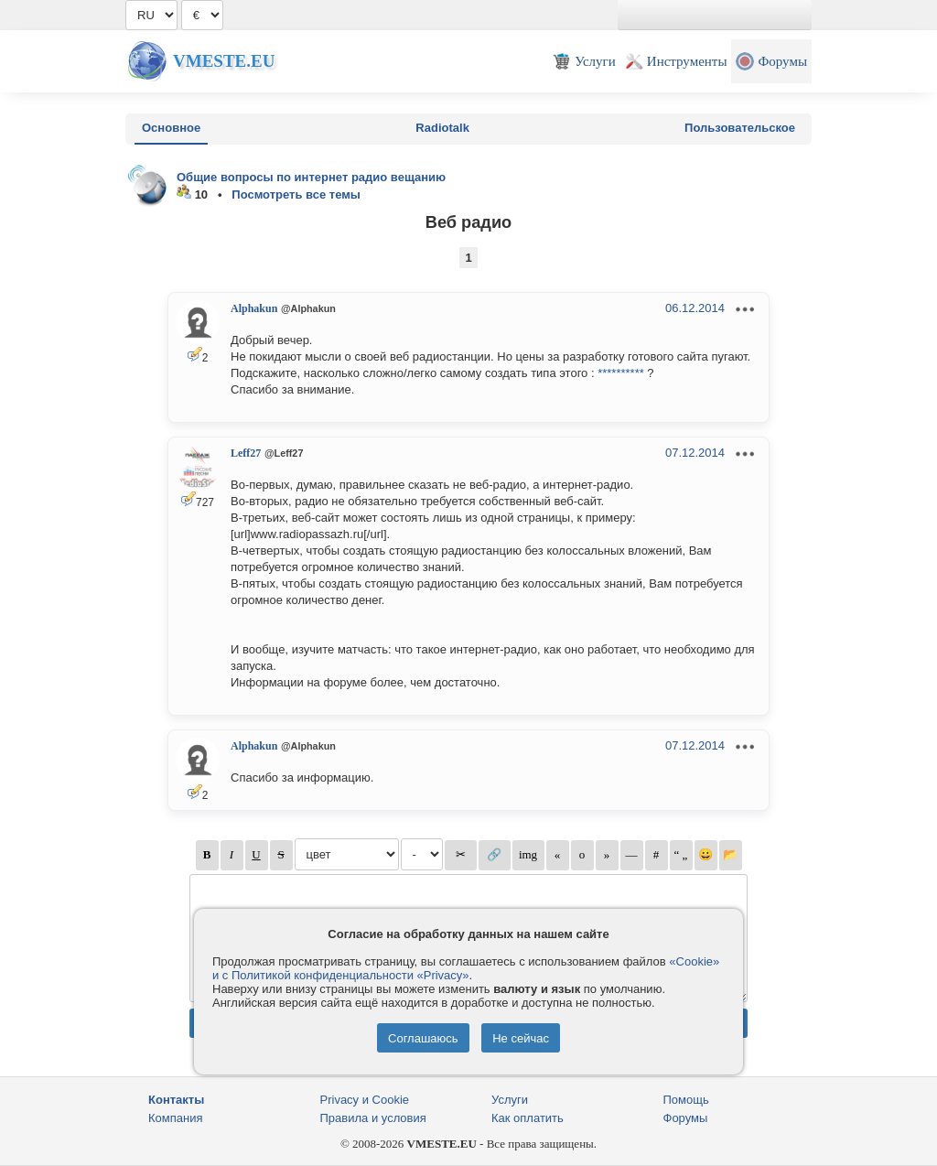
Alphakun (254, 308)
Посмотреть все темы (296, 194)
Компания (175, 1118)
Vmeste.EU (224, 60)
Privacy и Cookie (365, 1100)
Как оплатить (527, 1118)
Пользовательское (739, 128)
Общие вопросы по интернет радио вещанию (311, 177)
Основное (171, 128)
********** (621, 373)
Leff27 (246, 453)
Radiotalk (442, 128)
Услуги (509, 1100)
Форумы (685, 1118)
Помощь (686, 1100)
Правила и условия (373, 1118)
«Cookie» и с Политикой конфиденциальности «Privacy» (465, 968)
